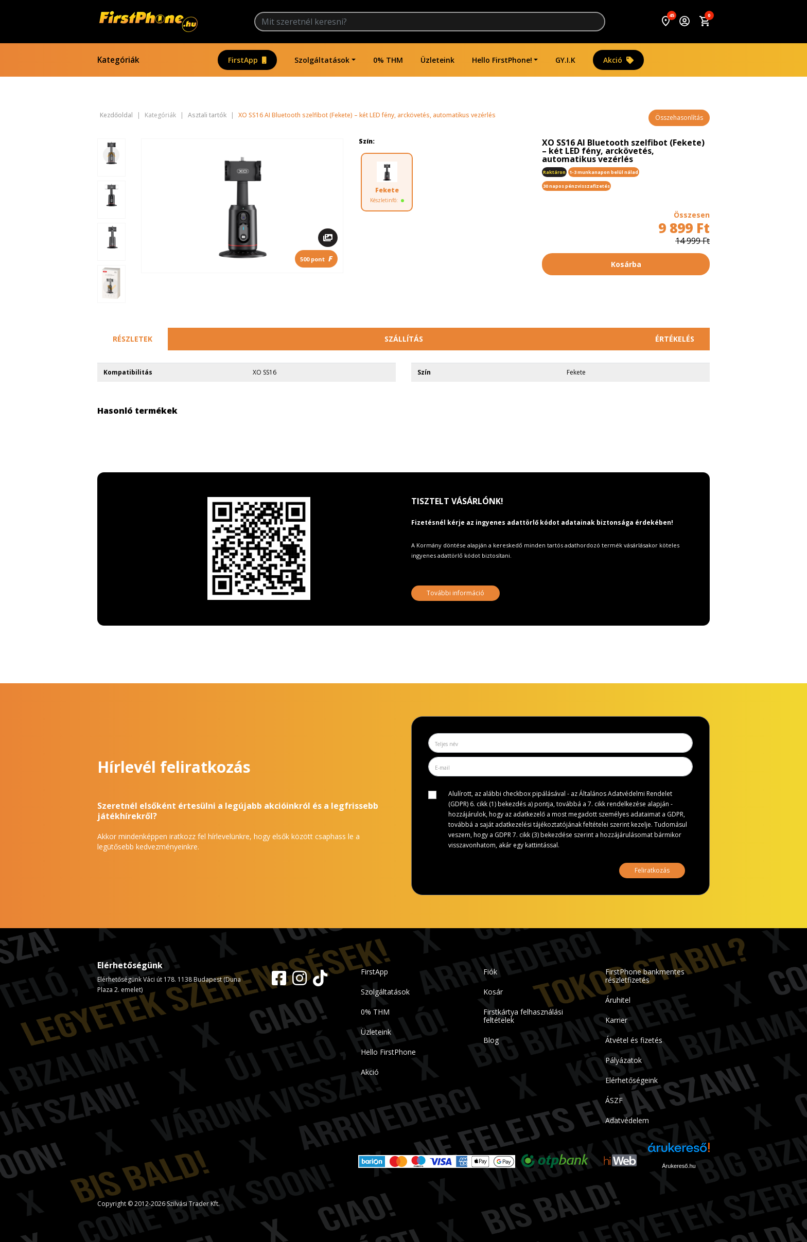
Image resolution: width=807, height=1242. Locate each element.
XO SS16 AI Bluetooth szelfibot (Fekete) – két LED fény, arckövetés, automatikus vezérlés (367, 115)
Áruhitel (617, 1000)
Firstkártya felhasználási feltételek (523, 1016)
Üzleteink (437, 60)
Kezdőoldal (116, 115)
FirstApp (247, 60)
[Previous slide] (111, 155)
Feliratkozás (652, 870)
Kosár (493, 992)
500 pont (316, 258)
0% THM (388, 60)
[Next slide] (111, 286)
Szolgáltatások (321, 60)
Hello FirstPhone (388, 1052)
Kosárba (626, 264)
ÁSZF (614, 1100)
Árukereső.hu (678, 1166)
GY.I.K (565, 60)
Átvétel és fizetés (633, 1040)
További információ (455, 593)
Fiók (490, 972)
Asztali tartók (207, 115)
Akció (618, 60)
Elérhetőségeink (631, 1080)
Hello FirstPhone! (502, 60)
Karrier (616, 1020)
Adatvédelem (627, 1120)
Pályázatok (623, 1060)
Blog (491, 1040)
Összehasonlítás (679, 117)
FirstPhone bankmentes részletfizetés (645, 976)
